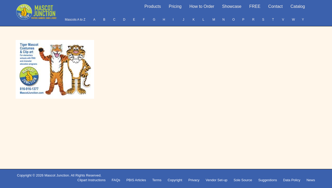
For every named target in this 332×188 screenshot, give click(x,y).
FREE (254, 6)
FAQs (116, 180)
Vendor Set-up (216, 180)
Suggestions (267, 180)
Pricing (175, 6)
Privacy (193, 180)
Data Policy (291, 180)
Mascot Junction (56, 175)
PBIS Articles (136, 180)
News (310, 180)
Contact (275, 6)
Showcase (232, 6)
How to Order (201, 6)
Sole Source (242, 180)
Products (152, 6)
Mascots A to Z (75, 19)
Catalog (297, 6)
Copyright (175, 180)
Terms (156, 180)
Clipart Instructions (91, 180)
